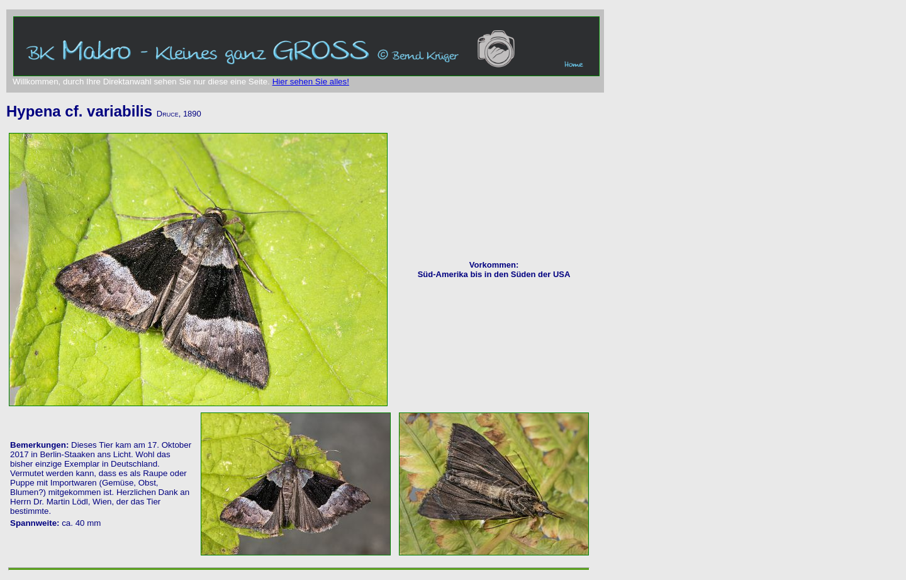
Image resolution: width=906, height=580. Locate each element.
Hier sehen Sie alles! (310, 81)
